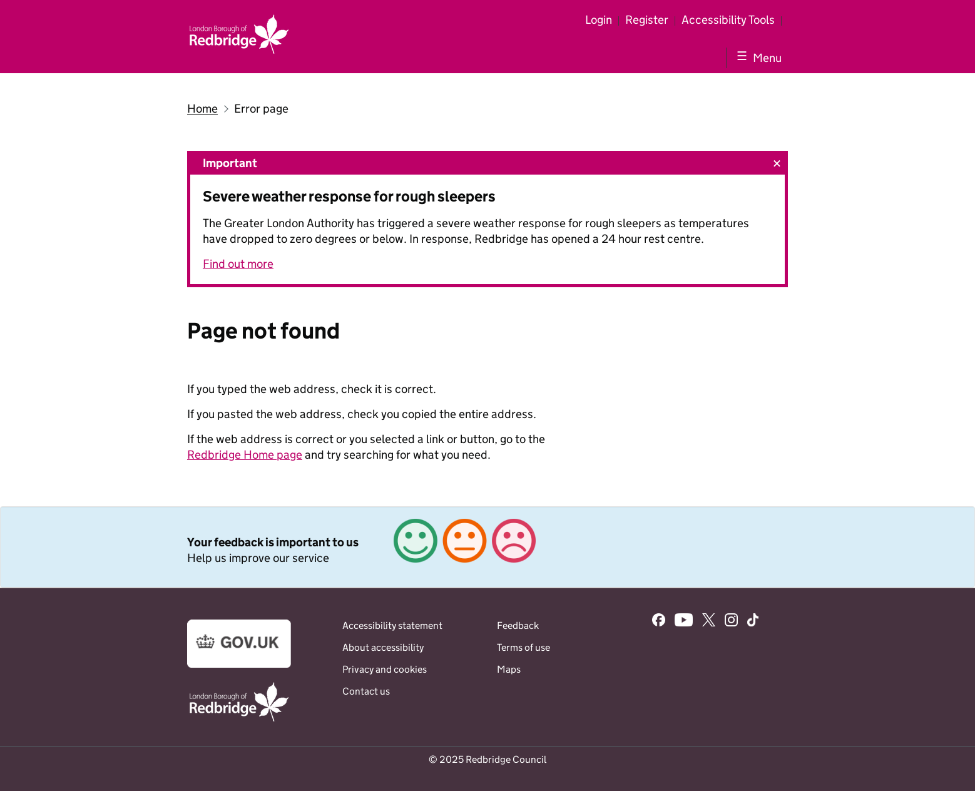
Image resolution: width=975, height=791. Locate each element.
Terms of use (523, 647)
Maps (509, 669)
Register (646, 20)
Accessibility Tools (728, 20)
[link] (487, 547)
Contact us (366, 691)
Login (598, 20)
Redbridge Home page (244, 454)
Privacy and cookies (384, 669)
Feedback (518, 625)
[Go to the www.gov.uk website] (239, 664)
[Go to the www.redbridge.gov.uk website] (239, 721)
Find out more (238, 264)
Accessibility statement (392, 625)
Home (202, 108)
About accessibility (383, 647)
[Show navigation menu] (757, 57)
